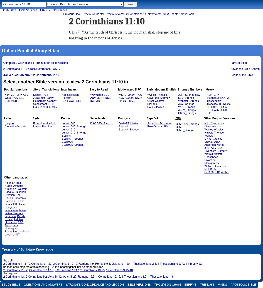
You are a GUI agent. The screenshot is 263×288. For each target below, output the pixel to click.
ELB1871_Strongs (72, 138)
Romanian (11, 231)
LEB (21, 98)
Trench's (207, 284)
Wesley (208, 129)
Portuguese (11, 225)
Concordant (40, 104)
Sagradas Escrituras (159, 123)
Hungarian (11, 207)
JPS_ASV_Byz (213, 148)
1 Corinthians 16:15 (108, 276)
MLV (55, 107)
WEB (8, 98)
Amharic (18, 186)
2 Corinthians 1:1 (13, 276)
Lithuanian (11, 222)
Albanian (10, 183)
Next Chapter (171, 14)
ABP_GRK (213, 95)
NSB (107, 98)
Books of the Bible (241, 75)
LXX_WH (225, 98)
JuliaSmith (39, 98)
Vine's (222, 284)
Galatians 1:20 (121, 263)
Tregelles (212, 104)
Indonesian (11, 210)
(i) (79, 31)
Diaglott (37, 95)
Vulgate (9, 123)
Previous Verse (115, 14)
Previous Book (72, 14)
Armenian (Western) (16, 189)
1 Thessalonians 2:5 (143, 263)
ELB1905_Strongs (72, 145)
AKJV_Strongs (187, 110)
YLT (13, 95)
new (197, 95)
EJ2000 (208, 172)
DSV (93, 123)
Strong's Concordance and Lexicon (95, 284)
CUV (179, 124)
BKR (18, 195)
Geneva (159, 101)
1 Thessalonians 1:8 (160, 276)
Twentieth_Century (215, 151)
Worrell (208, 154)
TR (220, 104)
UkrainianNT (12, 234)
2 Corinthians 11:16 (41, 270)
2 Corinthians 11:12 (15, 270)
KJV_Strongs (186, 98)
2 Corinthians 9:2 (36, 276)
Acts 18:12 (55, 276)
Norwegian (11, 228)
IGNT (65, 101)
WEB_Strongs (186, 107)
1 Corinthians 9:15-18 (119, 270)
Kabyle (21, 216)
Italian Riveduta (14, 213)
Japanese (10, 216)
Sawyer (208, 142)
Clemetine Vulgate (15, 126)
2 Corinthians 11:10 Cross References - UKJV (31, 69)
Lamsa (37, 126)
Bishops (152, 104)
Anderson (210, 145)
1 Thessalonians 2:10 (171, 263)
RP (208, 107)
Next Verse (155, 14)
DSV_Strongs (105, 123)
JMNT (100, 98)
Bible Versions (28, 10)
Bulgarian (20, 192)
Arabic (8, 186)
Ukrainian (23, 231)
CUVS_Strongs (185, 130)
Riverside (209, 160)
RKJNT (123, 101)
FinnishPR (11, 204)
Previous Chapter (93, 14)
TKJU (132, 101)
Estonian (10, 201)
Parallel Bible (238, 62)
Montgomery (211, 163)
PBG (21, 222)
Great (150, 101)
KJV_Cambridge (214, 123)
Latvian (18, 219)
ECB (36, 107)
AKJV (15, 98)
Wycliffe (151, 95)
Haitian (22, 204)
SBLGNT (216, 107)
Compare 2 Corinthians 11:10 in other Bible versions (35, 62)
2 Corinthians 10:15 (92, 270)
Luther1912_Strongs (74, 132)
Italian (22, 210)
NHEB (208, 169)
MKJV (131, 95)
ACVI (72, 101)
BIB (78, 101)
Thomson (219, 132)
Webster (209, 135)
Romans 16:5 (86, 276)
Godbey (51, 101)
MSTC (123, 95)
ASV (25, 95)
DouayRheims (155, 107)
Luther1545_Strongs (74, 126)
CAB (217, 172)
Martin (134, 123)
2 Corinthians (59, 10)
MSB (14, 101)
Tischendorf (214, 101)
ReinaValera (154, 126)
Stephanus (213, 98)
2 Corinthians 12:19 (65, 263)
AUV (93, 98)
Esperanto (20, 198)
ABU (217, 142)
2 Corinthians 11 (136, 14)
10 (82, 31)
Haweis (208, 132)
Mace (207, 126)
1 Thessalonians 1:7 (134, 276)
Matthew (165, 98)
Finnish (20, 201)
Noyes (220, 145)
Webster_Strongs (188, 101)
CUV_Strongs (190, 124)
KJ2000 (129, 98)
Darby (50, 98)
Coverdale (153, 98)
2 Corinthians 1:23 (40, 263)
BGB (224, 110)
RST (18, 183)
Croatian (10, 195)
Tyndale (162, 95)
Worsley (218, 129)
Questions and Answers (43, 284)
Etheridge (39, 123)
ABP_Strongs (186, 95)
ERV (19, 95)
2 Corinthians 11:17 (67, 270)
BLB (48, 107)
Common (220, 166)
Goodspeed (211, 157)
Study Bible (9, 10)
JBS (165, 126)
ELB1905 (67, 142)
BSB (7, 101)
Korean (9, 219)
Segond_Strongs (129, 129)
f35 (225, 107)
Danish (9, 198)
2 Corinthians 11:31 (15, 263)
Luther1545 (68, 123)
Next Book (187, 14)
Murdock (50, 123)
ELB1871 (67, 135)
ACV (42, 107)
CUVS (179, 127)
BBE (106, 95)
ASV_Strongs (186, 104)
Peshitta (47, 126)
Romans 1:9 (86, 263)
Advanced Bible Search (245, 69)
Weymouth (96, 95)
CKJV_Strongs (187, 113)
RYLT (216, 169)
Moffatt (218, 154)
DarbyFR (124, 123)
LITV (51, 104)
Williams (209, 166)
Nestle (227, 104)
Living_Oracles (213, 138)
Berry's (190, 284)
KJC (121, 98)
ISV (92, 101)
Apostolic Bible (243, 284)
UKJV (43, 10)
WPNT (225, 172)
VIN (97, 101)
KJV (7, 95)
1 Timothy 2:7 (193, 263)
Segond (123, 126)
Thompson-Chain (167, 284)
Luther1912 (68, 129)
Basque (9, 192)
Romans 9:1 (102, 263)
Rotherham (39, 101)
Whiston (217, 126)
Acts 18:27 (70, 276)
